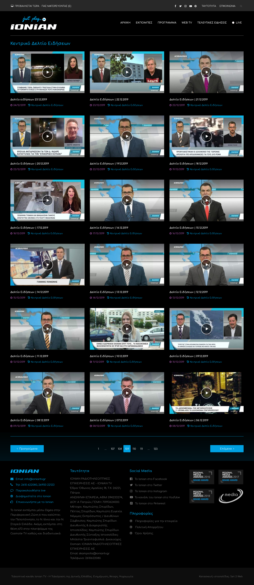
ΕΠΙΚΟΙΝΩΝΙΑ (227, 6)
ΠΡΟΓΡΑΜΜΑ (167, 22)
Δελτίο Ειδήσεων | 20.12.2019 (29, 163)
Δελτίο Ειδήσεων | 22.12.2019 (109, 99)
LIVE (237, 22)
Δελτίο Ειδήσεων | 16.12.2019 (109, 227)
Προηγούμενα (28, 448)
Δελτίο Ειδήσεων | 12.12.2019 (189, 292)
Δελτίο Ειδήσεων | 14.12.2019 (29, 292)
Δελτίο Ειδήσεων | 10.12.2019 (109, 356)
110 (134, 449)
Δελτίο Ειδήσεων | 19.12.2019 (109, 163)
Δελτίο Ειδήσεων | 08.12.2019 (29, 420)
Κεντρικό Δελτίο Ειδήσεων (47, 105)
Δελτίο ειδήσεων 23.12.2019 (28, 99)
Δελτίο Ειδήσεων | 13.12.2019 (109, 292)
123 (156, 449)
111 (141, 449)
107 (113, 449)
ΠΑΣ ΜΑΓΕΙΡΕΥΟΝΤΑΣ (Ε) (56, 6)
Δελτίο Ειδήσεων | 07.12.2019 (109, 420)
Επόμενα (226, 448)
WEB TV (187, 22)
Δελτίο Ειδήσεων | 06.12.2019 (189, 420)
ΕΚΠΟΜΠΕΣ (144, 22)
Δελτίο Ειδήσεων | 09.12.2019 (189, 356)
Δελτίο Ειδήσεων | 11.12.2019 (29, 356)
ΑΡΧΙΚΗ (125, 22)
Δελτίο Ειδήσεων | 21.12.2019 (189, 99)
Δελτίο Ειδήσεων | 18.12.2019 (189, 163)
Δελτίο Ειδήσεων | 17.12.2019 (29, 227)
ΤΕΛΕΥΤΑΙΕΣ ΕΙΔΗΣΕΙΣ (212, 22)
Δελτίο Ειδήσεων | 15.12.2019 (189, 227)
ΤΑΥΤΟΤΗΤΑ (209, 6)
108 (120, 449)
